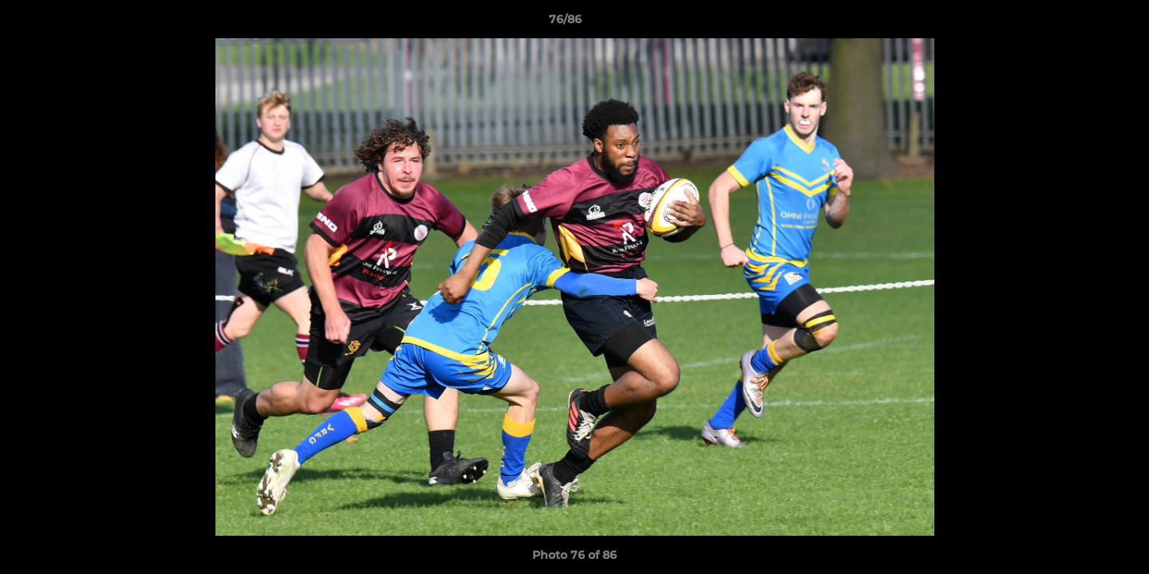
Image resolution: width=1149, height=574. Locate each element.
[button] (1082, 23)
